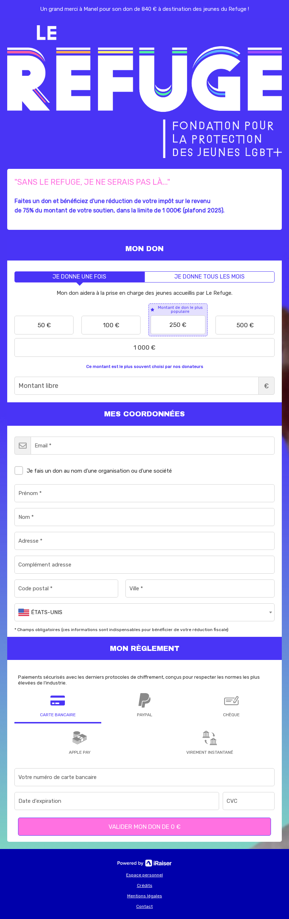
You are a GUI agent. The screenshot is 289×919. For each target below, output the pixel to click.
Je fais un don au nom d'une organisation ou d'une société (93, 469)
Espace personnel (144, 875)
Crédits (144, 885)
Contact (144, 906)
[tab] (79, 277)
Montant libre (144, 386)
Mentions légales (144, 895)
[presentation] (79, 277)
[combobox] (144, 612)
